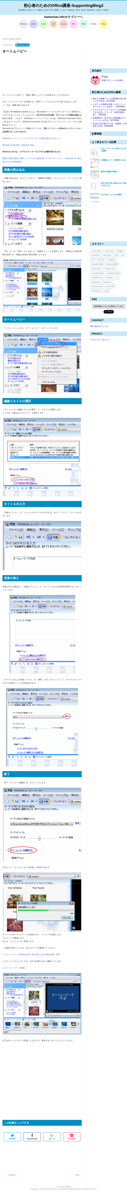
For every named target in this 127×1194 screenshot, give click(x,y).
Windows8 (95, 282)
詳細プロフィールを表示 (112, 80)
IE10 (116, 255)
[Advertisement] (42, 74)
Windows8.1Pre (97, 286)
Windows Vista (97, 277)
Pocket (71, 1137)
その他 (105, 291)
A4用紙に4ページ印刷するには (113, 160)
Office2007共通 (97, 264)
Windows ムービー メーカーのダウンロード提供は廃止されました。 (32, 138)
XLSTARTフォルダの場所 (111, 195)
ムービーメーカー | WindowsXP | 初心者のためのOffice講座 (28, 954)
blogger (120, 251)
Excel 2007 (96, 255)
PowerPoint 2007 (98, 273)
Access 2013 (109, 251)
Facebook (32, 1137)
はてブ (52, 1137)
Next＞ (78, 1175)
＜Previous (11, 1175)
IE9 (93, 260)
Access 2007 (96, 251)
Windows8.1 (107, 282)
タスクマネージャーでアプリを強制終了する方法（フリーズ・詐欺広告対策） (109, 112)
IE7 (123, 255)
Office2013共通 (111, 264)
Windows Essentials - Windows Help (18, 145)
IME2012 (112, 260)
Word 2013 (96, 291)
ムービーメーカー (10, 968)
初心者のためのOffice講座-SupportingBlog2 (63, 5)
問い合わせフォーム (99, 326)
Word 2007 (111, 286)
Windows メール (112, 277)
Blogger (68, 1187)
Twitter (12, 1137)
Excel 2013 (107, 255)
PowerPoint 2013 (114, 273)
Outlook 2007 (96, 269)
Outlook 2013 (110, 269)
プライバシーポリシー (100, 340)
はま (106, 77)
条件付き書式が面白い (110, 171)
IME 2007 (101, 260)
